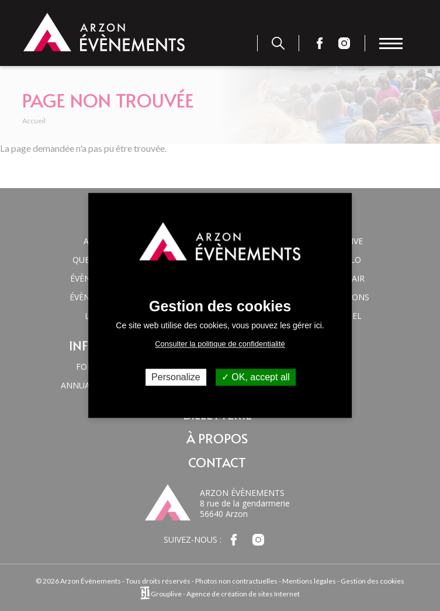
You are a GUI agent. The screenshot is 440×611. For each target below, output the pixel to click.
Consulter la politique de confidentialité (220, 343)
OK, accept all (255, 377)
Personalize (175, 377)
